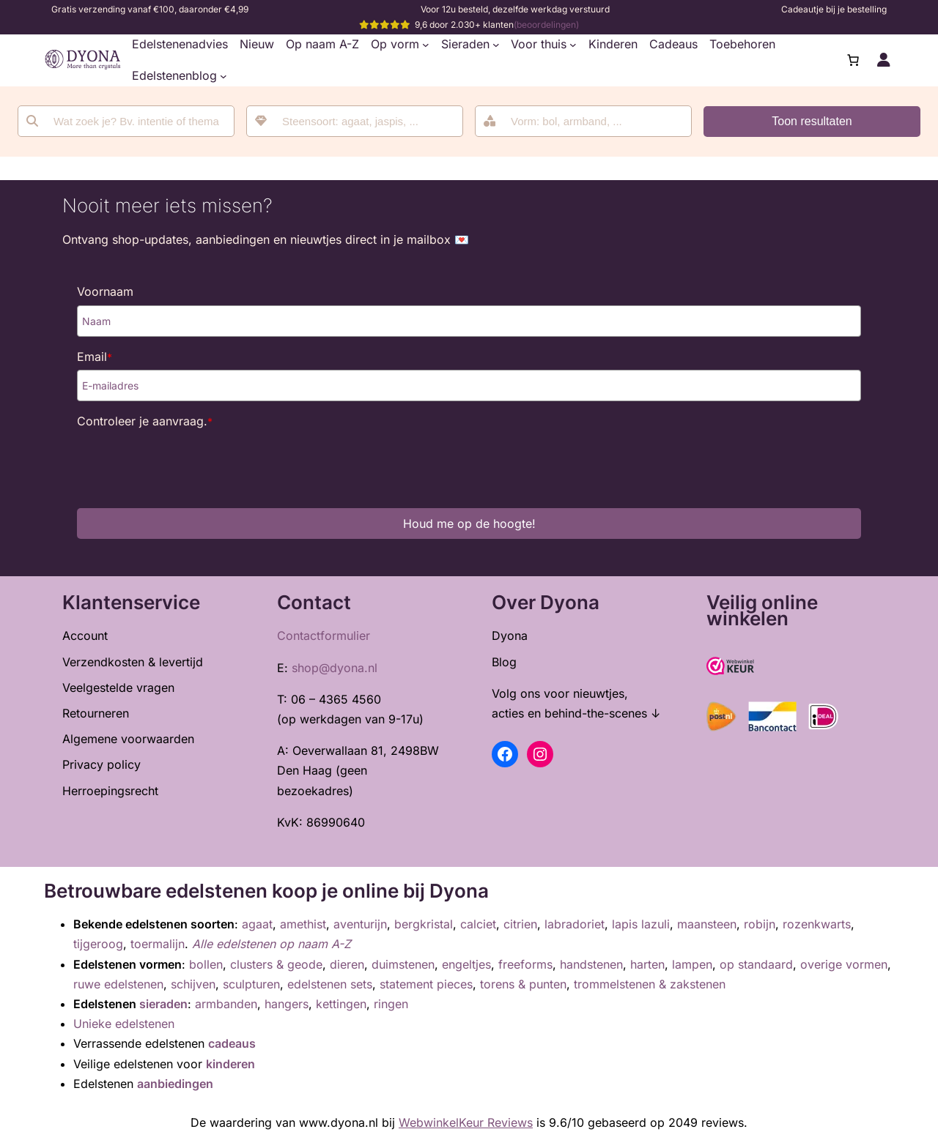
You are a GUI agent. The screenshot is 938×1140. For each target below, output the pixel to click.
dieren (347, 964)
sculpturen (251, 984)
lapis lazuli (641, 924)
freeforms (525, 964)
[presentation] (188, 463)
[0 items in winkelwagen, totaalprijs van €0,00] (853, 60)
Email (94, 356)
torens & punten (523, 984)
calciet (478, 924)
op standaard (756, 964)
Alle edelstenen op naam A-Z (271, 943)
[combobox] (354, 121)
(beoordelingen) (546, 24)
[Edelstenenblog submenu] (223, 76)
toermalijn (157, 943)
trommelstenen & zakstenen (649, 984)
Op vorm (395, 44)
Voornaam (105, 291)
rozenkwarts (817, 924)
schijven (193, 984)
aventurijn (360, 924)
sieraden (163, 1003)
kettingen (341, 1003)
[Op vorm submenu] (425, 44)
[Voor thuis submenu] (573, 44)
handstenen (591, 964)
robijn (759, 924)
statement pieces (426, 984)
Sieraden (465, 44)
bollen (206, 964)
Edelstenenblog (174, 75)
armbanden (226, 1003)
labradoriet (574, 924)
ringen (391, 1003)
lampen (692, 964)
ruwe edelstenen (118, 984)
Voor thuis (538, 44)
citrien (520, 924)
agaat (257, 924)
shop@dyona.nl (334, 667)
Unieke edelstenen (123, 1023)
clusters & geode (276, 964)
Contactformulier (323, 635)
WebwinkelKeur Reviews (466, 1122)
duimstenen (403, 964)
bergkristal (423, 924)
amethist (303, 924)
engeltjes (466, 964)
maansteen (706, 924)
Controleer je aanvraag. (145, 421)
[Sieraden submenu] (496, 44)
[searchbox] (364, 121)
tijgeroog (98, 943)
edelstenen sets (329, 984)
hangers (287, 1003)
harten (647, 964)
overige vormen (843, 964)
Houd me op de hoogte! (469, 523)
